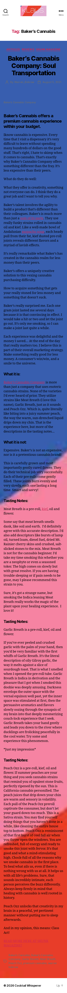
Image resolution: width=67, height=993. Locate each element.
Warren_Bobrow (24, 82)
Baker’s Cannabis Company (24, 382)
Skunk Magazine (48, 49)
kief (45, 509)
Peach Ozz (15, 963)
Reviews (28, 49)
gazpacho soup (33, 232)
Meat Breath (48, 959)
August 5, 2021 (52, 82)
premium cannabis (35, 963)
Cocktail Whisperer (28, 985)
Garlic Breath (30, 959)
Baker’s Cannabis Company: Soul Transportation (33, 65)
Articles (13, 49)
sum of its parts (31, 218)
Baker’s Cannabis (19, 955)
